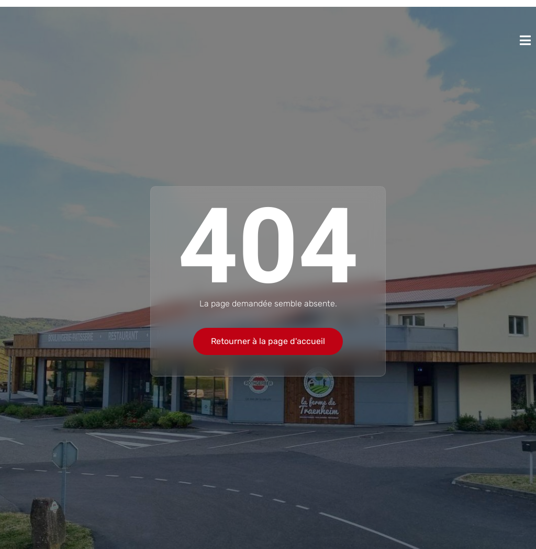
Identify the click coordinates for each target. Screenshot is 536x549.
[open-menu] (525, 40)
